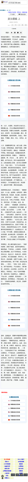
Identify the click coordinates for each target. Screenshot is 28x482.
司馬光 (19, 12)
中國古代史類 (12, 12)
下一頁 (25, 474)
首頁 (17, 474)
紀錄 (13, 14)
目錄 (21, 474)
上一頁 (13, 474)
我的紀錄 (23, 14)
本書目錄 (24, 12)
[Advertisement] (14, 439)
